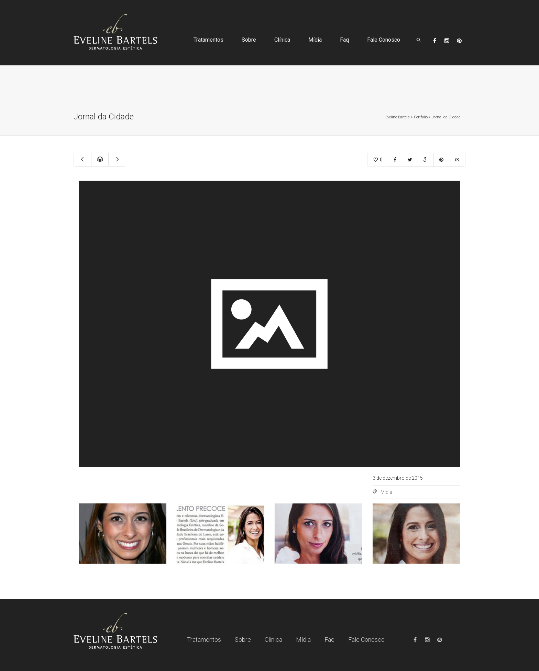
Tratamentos (208, 39)
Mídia (315, 39)
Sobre (249, 39)
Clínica (282, 39)
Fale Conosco (383, 39)
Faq (344, 39)
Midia (386, 492)
